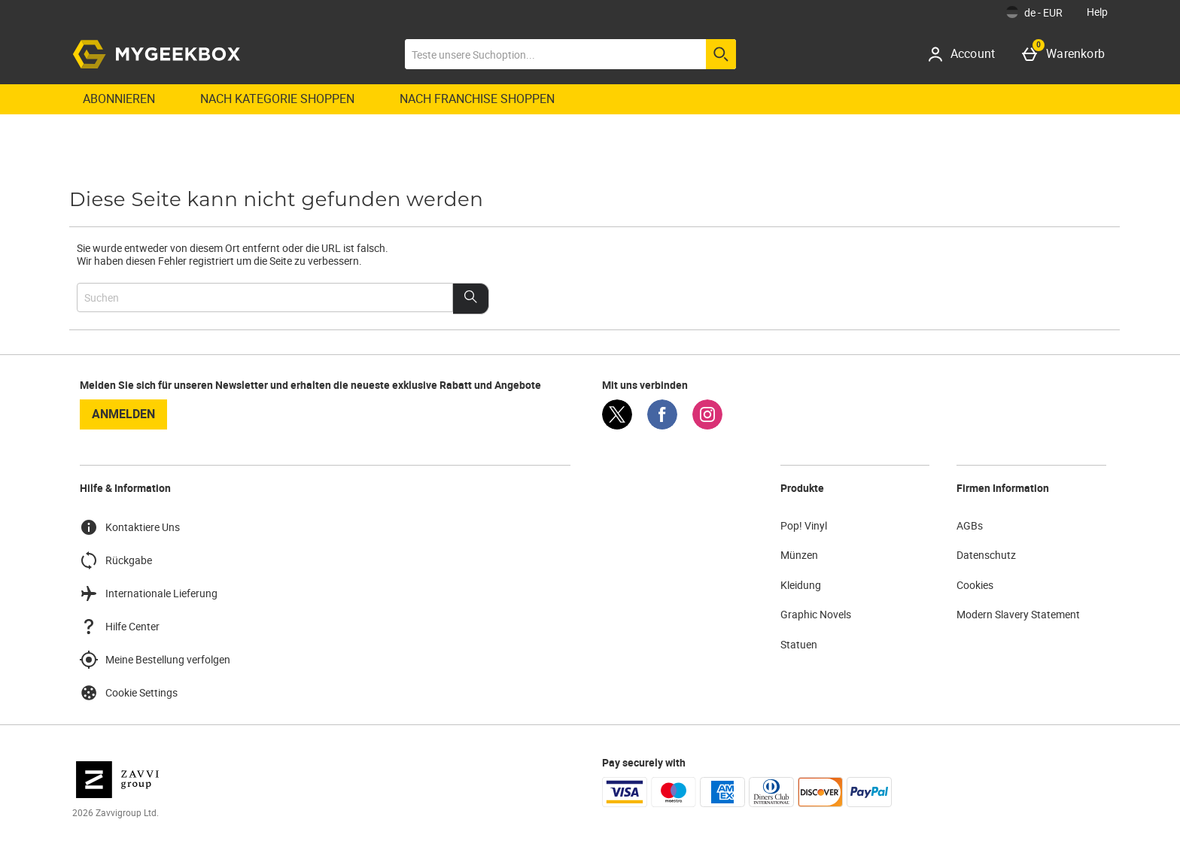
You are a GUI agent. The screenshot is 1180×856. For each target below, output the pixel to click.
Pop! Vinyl (803, 525)
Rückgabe (116, 560)
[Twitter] (617, 425)
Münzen (799, 555)
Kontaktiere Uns (130, 527)
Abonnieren (119, 98)
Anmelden (123, 413)
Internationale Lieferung (148, 593)
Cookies (974, 585)
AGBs (969, 525)
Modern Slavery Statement (1018, 614)
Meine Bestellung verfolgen (155, 660)
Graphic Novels (815, 614)
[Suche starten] (721, 54)
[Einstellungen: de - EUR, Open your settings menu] (1034, 12)
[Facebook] (662, 425)
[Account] (966, 54)
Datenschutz (986, 555)
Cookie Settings (129, 693)
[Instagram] (707, 425)
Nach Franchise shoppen (477, 98)
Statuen (798, 644)
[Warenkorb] (1066, 54)
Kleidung (800, 585)
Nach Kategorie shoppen (277, 98)
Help (1097, 12)
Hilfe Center (120, 627)
